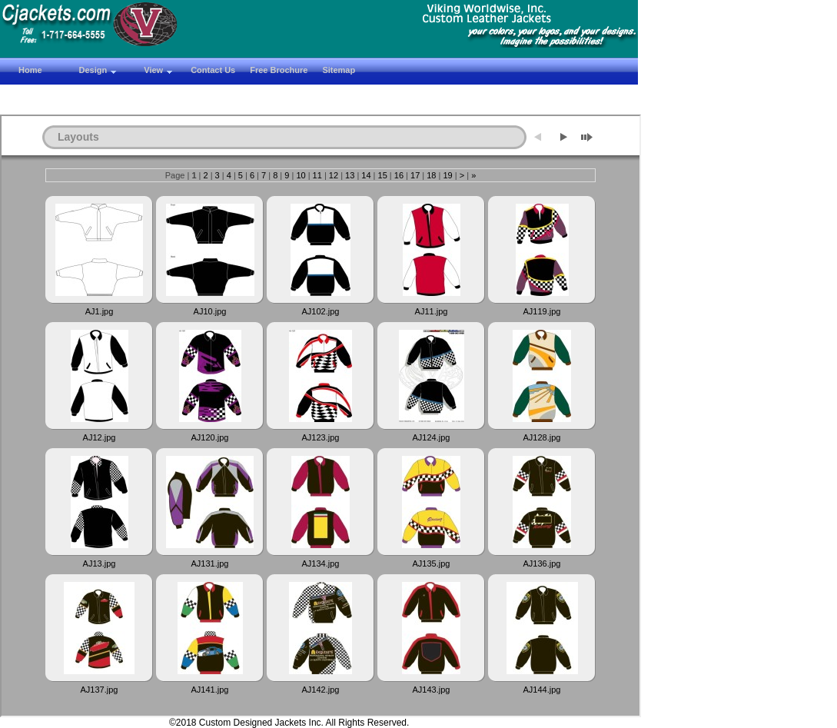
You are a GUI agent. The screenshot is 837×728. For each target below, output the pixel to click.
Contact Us (213, 70)
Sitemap (338, 70)
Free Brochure (278, 70)
